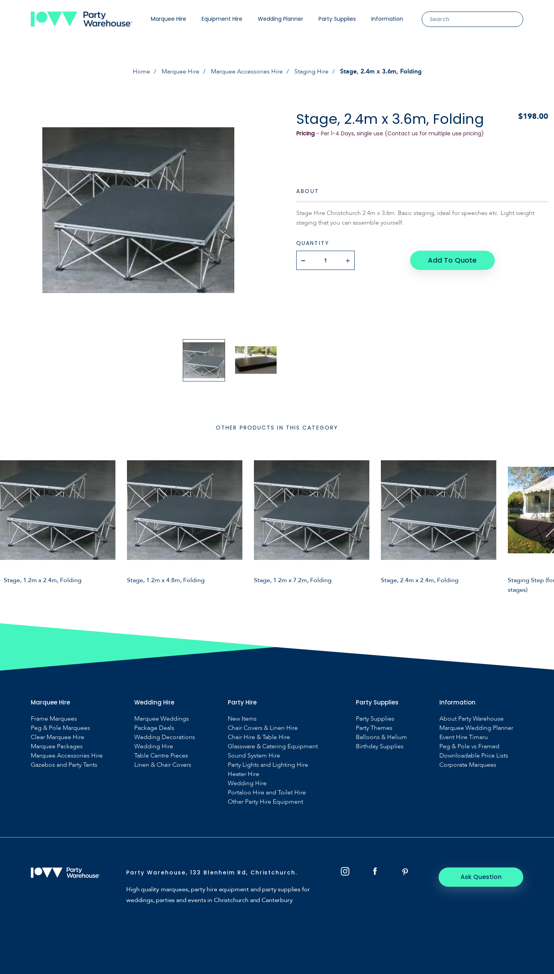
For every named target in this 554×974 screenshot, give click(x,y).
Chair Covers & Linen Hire (263, 728)
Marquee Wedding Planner (476, 728)
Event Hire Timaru (463, 737)
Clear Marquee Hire (57, 737)
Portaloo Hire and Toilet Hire (267, 792)
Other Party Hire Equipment (265, 802)
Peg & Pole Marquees (60, 728)
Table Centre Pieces (161, 755)
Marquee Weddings (161, 719)
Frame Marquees (54, 719)
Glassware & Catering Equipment (273, 746)
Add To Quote (452, 260)
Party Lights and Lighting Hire (268, 765)
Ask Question (481, 876)
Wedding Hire (153, 746)
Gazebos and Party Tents (64, 765)
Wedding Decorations (164, 737)
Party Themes (374, 728)
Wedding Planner (280, 19)
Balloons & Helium (381, 737)
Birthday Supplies (380, 746)
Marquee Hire (168, 19)
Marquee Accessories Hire (247, 71)
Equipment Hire (222, 19)
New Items (242, 719)
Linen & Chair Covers (162, 765)
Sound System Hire (254, 755)
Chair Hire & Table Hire (259, 737)
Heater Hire (243, 774)
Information (387, 19)
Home (141, 71)
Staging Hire (311, 71)
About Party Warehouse (471, 719)
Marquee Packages (57, 746)
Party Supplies (337, 19)
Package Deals (154, 728)
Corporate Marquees (467, 765)
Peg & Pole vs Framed (469, 746)
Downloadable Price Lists (473, 755)
